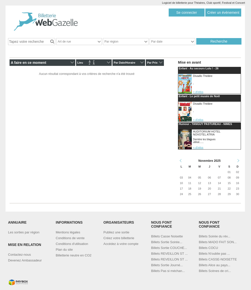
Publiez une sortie (116, 232)
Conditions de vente (70, 238)
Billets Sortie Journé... (167, 265)
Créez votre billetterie (118, 238)
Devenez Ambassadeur (25, 260)
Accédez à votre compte (120, 244)
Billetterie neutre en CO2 (73, 255)
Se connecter (186, 13)
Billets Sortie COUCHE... (169, 248)
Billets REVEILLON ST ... (169, 253)
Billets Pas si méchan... (168, 271)
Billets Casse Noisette (167, 236)
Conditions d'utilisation (72, 244)
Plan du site (64, 249)
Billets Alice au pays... (214, 265)
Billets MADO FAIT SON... (218, 242)
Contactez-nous (19, 254)
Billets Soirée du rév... (214, 236)
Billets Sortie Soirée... (166, 242)
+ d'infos (198, 91)
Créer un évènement (223, 13)
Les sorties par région (23, 232)
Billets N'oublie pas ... (214, 253)
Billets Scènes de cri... (215, 271)
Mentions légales (68, 232)
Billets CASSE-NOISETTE (218, 259)
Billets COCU (208, 248)
